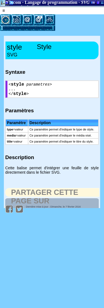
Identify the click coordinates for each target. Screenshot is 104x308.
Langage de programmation (51, 2)
